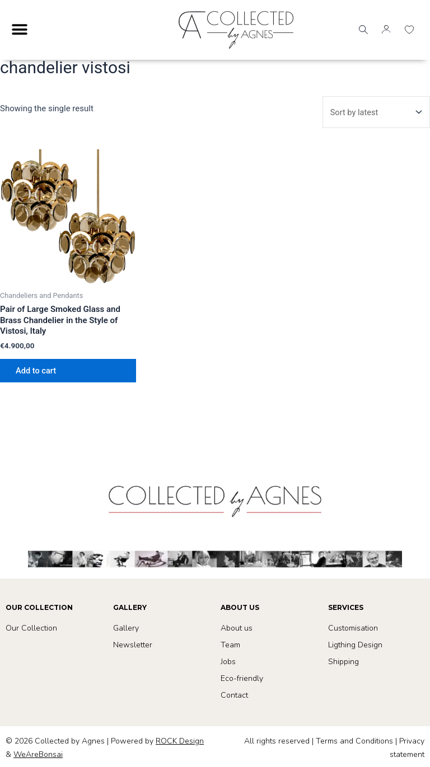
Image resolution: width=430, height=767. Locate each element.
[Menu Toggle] (19, 29)
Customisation (353, 628)
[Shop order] (375, 112)
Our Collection (31, 628)
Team (230, 645)
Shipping (343, 661)
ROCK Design (180, 741)
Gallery (126, 628)
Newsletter (132, 645)
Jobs (228, 661)
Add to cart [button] (36, 371)
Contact (234, 695)
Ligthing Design (355, 645)
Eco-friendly (242, 678)
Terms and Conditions (354, 741)
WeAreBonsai (38, 754)
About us (237, 628)
